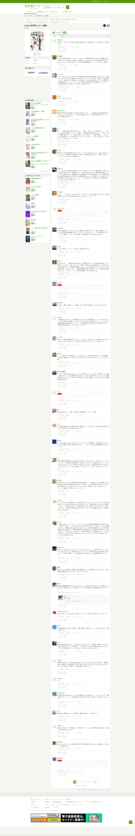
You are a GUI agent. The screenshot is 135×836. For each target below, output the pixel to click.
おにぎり (60, 480)
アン (58, 128)
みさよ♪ (59, 353)
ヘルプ (46, 804)
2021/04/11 (78, 251)
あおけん (60, 168)
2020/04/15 (78, 344)
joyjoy (59, 261)
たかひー (60, 725)
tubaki (59, 440)
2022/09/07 (78, 159)
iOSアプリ (56, 807)
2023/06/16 (76, 101)
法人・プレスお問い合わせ (63, 804)
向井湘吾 (33, 122)
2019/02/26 (78, 431)
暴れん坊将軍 (61, 371)
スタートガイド (59, 799)
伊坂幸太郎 (33, 237)
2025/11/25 (76, 47)
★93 (68, 592)
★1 (67, 308)
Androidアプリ (48, 807)
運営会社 (47, 801)
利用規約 (68, 799)
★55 (68, 512)
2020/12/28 (78, 308)
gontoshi (60, 302)
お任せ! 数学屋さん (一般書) (37, 111)
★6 (67, 237)
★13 (68, 415)
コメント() (69, 47)
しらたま (60, 74)
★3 (67, 199)
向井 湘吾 (30, 15)
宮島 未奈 (33, 196)
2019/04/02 (79, 415)
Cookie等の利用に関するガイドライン (74, 801)
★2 (67, 219)
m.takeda (60, 228)
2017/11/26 (78, 651)
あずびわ (60, 40)
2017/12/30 (79, 616)
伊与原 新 (33, 204)
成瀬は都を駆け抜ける (36, 178)
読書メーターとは (49, 799)
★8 (67, 141)
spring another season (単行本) (38, 211)
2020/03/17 (78, 362)
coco (58, 642)
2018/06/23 (78, 558)
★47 (68, 770)
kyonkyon (60, 547)
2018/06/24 (79, 538)
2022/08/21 (79, 182)
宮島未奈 (33, 180)
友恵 (58, 567)
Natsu (59, 246)
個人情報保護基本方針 (57, 801)
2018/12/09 (78, 491)
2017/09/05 (78, 701)
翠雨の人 (33, 203)
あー (58, 409)
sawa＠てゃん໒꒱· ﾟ (63, 611)
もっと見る (43, 171)
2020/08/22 (76, 327)
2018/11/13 (79, 512)
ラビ (58, 391)
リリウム (60, 337)
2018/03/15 (78, 574)
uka (58, 711)
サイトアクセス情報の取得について (93, 801)
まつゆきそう (61, 693)
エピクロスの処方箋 (36, 186)
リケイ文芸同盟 (34, 136)
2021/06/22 (78, 219)
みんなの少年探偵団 (36, 103)
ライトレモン (61, 208)
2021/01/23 (78, 293)
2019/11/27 (78, 400)
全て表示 (55, 36)
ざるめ (59, 660)
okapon (59, 678)
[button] (67, 7)
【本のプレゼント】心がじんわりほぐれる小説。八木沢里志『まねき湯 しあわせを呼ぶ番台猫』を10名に (51, 19)
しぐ (58, 458)
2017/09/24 (78, 683)
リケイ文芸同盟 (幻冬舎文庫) (38, 128)
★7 (67, 651)
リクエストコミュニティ (77, 804)
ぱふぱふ (60, 500)
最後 (95, 782)
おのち (59, 150)
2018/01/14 (79, 592)
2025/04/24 (76, 65)
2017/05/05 (79, 770)
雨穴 (32, 221)
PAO (58, 626)
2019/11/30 (76, 382)
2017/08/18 (78, 732)
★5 (67, 732)
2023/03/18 (76, 119)
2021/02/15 (78, 273)
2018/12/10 (78, 471)
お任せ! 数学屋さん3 (36, 144)
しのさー (60, 282)
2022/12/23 (78, 141)
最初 (66, 782)
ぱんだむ (60, 742)
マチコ (59, 522)
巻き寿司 (60, 56)
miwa (59, 96)
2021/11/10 (78, 199)
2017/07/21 (78, 749)
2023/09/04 (78, 86)
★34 (68, 538)
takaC (59, 583)
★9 (67, 87)
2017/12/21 (78, 633)
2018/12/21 (78, 449)
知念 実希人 (33, 231)
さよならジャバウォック (37, 236)
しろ (58, 424)
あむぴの (60, 758)
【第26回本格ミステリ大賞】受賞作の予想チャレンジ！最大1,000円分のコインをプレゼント (47, 22)
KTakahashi (61, 110)
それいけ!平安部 (35, 195)
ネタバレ (62, 36)
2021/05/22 (78, 237)
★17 (68, 669)
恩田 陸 (32, 213)
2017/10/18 (79, 669)
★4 (73, 601)
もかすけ (60, 192)
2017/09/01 (78, 716)
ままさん (60, 317)
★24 (68, 182)
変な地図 (33, 219)
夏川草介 (33, 188)
